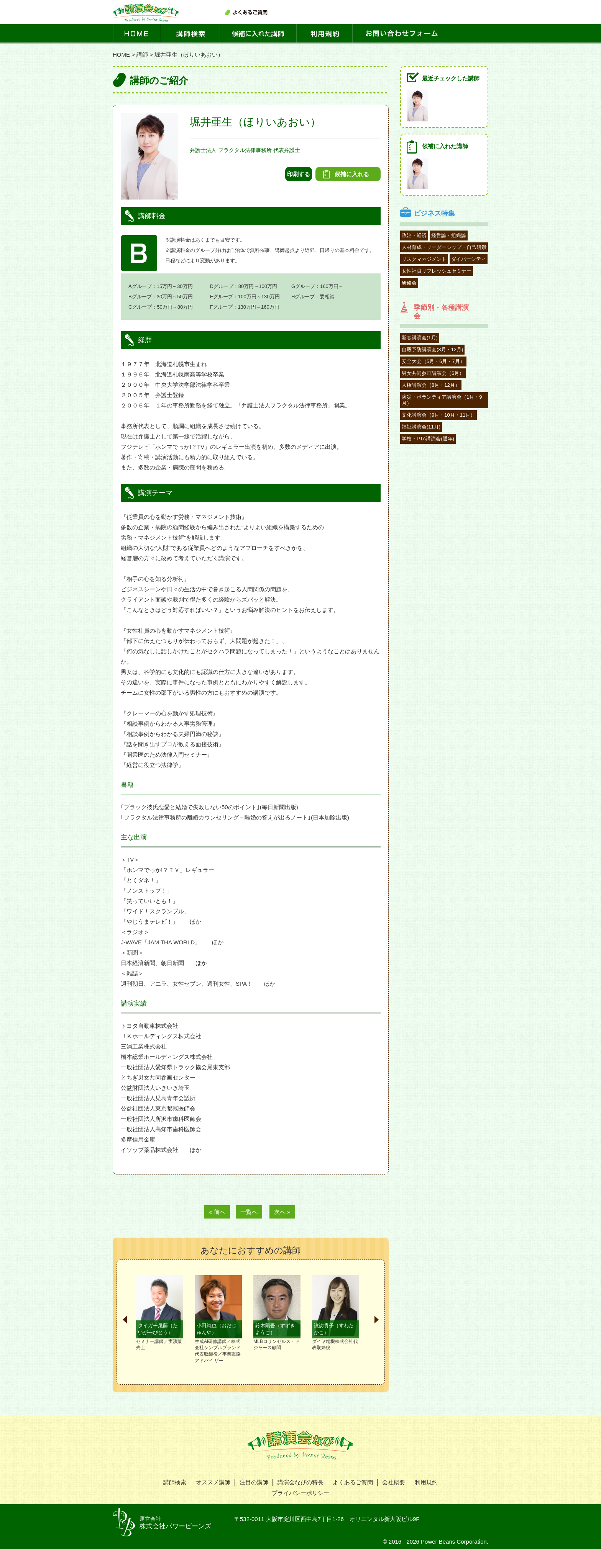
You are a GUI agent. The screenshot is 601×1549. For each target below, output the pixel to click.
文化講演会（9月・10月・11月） (438, 415)
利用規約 (426, 1482)
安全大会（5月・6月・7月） (433, 361)
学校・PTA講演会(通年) (428, 439)
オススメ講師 (213, 1482)
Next (376, 1319)
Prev (125, 1319)
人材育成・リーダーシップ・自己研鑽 (444, 247)
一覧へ (249, 1212)
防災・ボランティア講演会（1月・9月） (442, 400)
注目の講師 (254, 1482)
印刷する (298, 174)
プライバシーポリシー (300, 1493)
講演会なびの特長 (300, 1482)
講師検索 (174, 1482)
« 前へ (217, 1212)
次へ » (282, 1212)
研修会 (409, 283)
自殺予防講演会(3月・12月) (432, 349)
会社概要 (393, 1482)
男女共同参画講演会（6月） (433, 373)
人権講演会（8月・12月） (431, 385)
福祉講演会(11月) (421, 427)
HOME (121, 54)
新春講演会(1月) (420, 337)
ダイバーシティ (468, 259)
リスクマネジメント (424, 259)
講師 (142, 54)
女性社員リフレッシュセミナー (436, 271)
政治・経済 (414, 235)
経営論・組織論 (448, 235)
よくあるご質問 (353, 1482)
